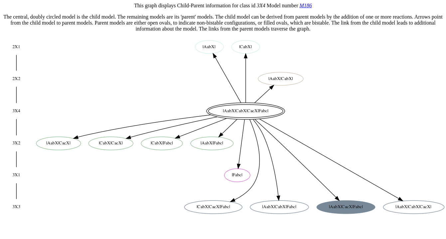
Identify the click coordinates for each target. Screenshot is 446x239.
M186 (305, 5)
